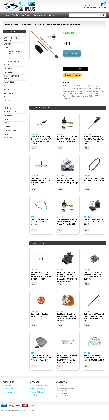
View (33, 148)
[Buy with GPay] (75, 69)
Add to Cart (72, 53)
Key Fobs (7, 104)
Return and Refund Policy (38, 386)
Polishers (8, 115)
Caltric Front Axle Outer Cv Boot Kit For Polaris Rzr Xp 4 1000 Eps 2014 (94, 222)
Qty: (66, 43)
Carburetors (9, 65)
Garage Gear (9, 82)
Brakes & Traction (11, 61)
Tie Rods (7, 127)
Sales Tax (33, 395)
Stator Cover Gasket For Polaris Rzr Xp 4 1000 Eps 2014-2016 (40, 222)
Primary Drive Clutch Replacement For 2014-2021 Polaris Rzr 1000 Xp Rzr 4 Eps (67, 180)
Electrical (8, 68)
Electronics (9, 72)
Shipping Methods (36, 392)
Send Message (61, 386)
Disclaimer (7, 386)
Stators (7, 123)
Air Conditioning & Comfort (11, 39)
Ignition (7, 101)
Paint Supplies (10, 112)
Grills (6, 89)
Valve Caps (8, 138)
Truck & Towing (10, 130)
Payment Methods (36, 389)
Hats (6, 97)
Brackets (7, 57)
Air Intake (7, 48)
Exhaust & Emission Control (11, 77)
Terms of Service (9, 392)
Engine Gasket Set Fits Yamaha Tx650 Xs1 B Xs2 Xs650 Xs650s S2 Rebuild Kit (94, 358)
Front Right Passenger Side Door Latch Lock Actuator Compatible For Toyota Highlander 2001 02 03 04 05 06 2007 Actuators (67, 276)
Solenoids (8, 119)
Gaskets (7, 86)
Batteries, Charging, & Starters (13, 53)
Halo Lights (8, 93)
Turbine (7, 134)
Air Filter (7, 44)
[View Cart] (102, 5)
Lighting (7, 108)
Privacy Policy (8, 389)
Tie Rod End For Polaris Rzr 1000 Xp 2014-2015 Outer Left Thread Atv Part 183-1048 (67, 222)
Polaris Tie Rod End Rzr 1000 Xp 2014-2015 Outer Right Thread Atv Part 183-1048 (67, 139)
